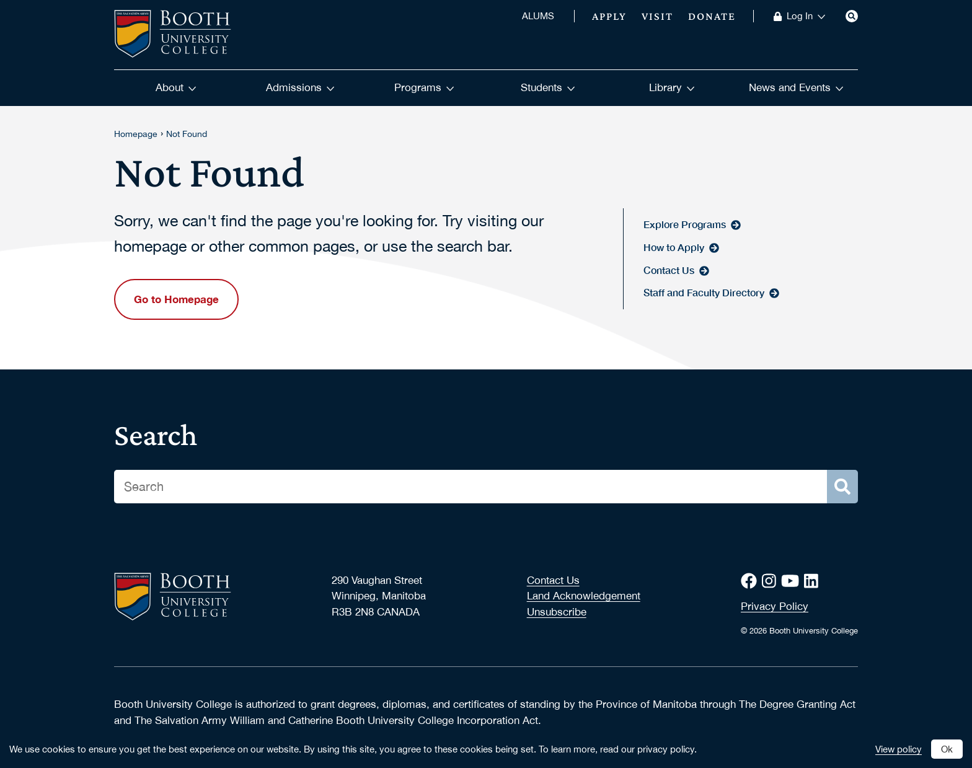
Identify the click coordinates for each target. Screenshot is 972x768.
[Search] (852, 16)
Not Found (186, 134)
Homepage (135, 134)
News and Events (796, 87)
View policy (898, 748)
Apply (609, 16)
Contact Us (553, 580)
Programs (424, 87)
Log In (806, 16)
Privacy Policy (774, 606)
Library (672, 87)
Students (548, 87)
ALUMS (538, 16)
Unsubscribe (556, 612)
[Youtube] (792, 581)
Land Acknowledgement (583, 595)
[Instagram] (771, 581)
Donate (712, 16)
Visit (657, 16)
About (176, 87)
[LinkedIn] (813, 581)
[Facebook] (751, 581)
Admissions (300, 87)
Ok (947, 748)
